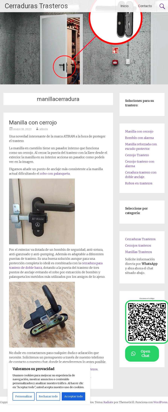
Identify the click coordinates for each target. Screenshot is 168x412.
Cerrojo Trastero (137, 155)
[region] (49, 383)
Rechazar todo (48, 396)
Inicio (124, 6)
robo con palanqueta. (55, 173)
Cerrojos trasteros (138, 245)
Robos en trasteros (138, 183)
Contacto (145, 6)
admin (43, 129)
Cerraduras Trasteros (36, 6)
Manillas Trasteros (138, 252)
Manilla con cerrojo (33, 122)
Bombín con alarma (139, 138)
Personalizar (23, 396)
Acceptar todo (73, 396)
